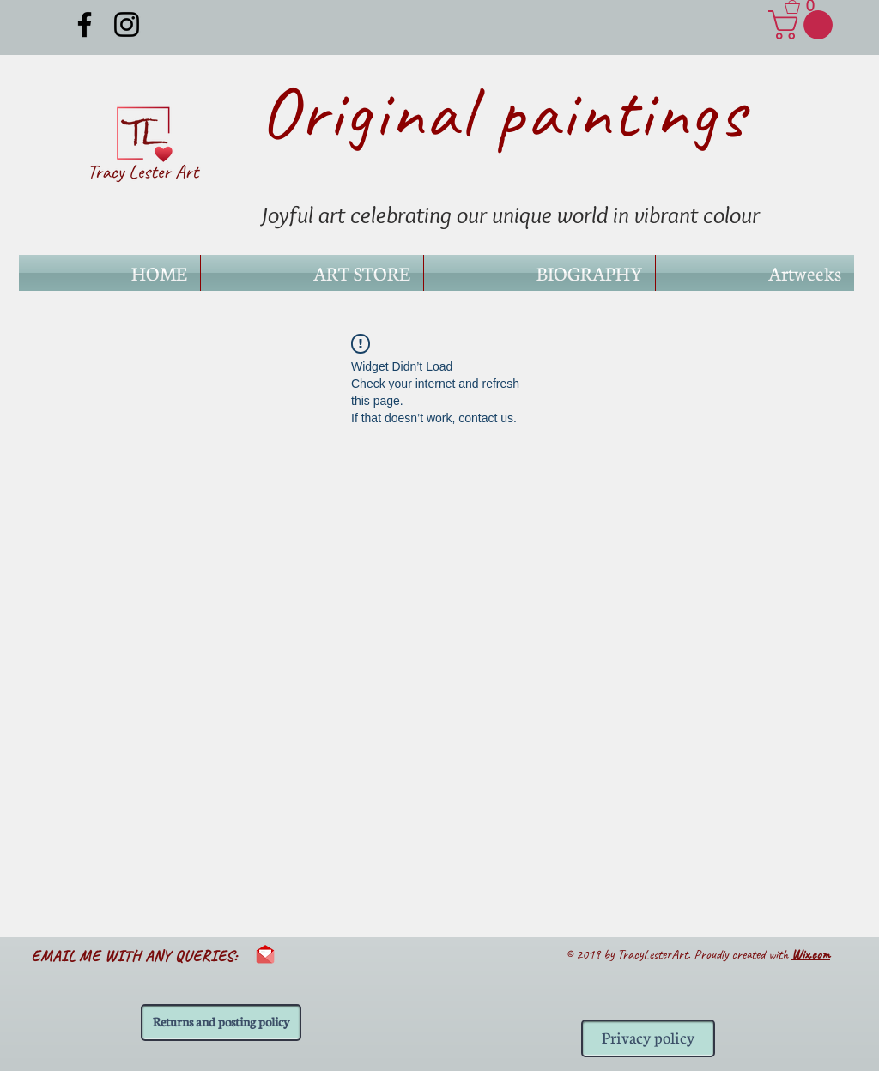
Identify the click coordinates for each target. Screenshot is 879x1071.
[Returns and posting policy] (221, 1022)
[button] (806, 7)
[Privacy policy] (648, 1038)
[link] (804, 24)
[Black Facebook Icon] (84, 24)
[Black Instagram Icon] (126, 24)
